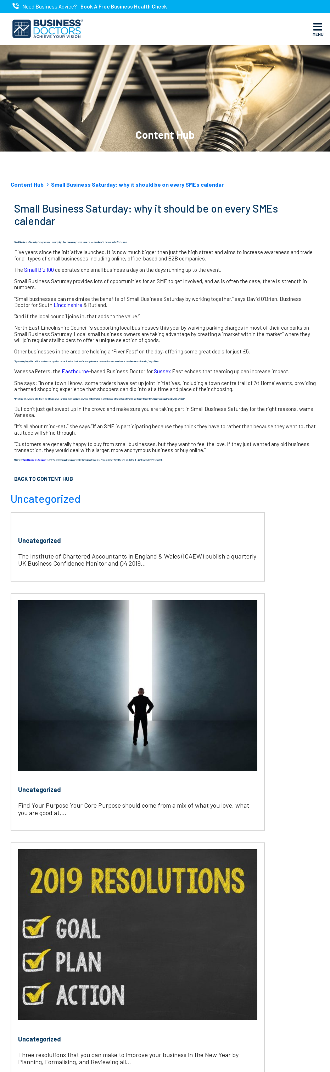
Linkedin (133, 986)
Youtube (133, 1003)
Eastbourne (75, 371)
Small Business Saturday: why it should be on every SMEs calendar (137, 184)
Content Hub (27, 184)
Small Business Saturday (35, 459)
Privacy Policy (246, 1058)
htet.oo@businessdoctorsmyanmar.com (84, 857)
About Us (28, 951)
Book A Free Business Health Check (123, 7)
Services (27, 968)
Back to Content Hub (43, 478)
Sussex (163, 371)
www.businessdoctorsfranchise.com (75, 871)
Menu (318, 29)
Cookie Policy (282, 1058)
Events (25, 986)
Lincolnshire (68, 305)
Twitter (132, 968)
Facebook (136, 951)
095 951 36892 (48, 843)
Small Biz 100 (39, 269)
